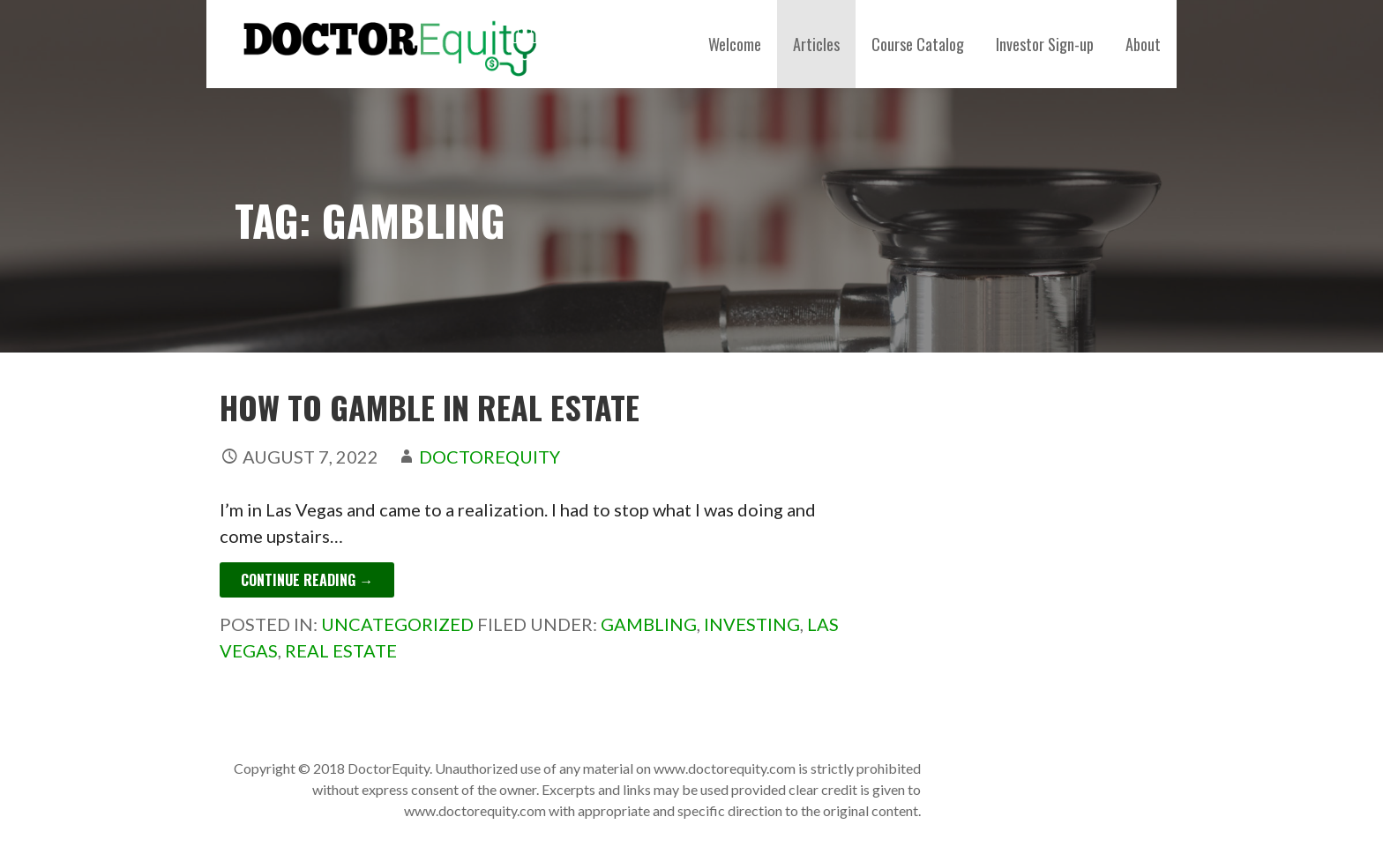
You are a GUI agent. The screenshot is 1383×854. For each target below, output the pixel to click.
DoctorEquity (489, 456)
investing (752, 624)
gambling (649, 624)
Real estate (341, 650)
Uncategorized (397, 624)
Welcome (734, 44)
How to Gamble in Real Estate (429, 406)
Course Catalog (917, 44)
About (1143, 44)
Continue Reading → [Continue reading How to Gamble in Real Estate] (307, 579)
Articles (816, 44)
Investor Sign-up (1045, 44)
